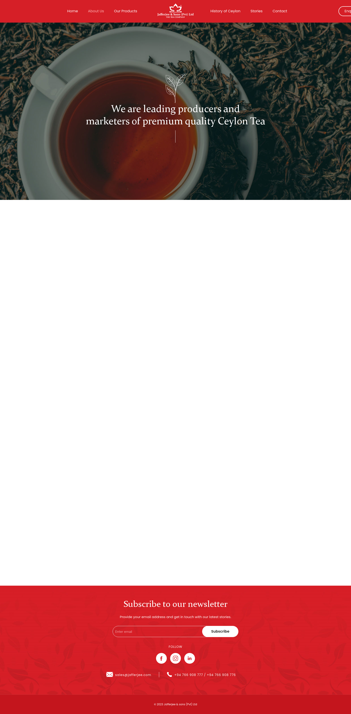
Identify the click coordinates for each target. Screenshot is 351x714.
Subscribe (220, 631)
